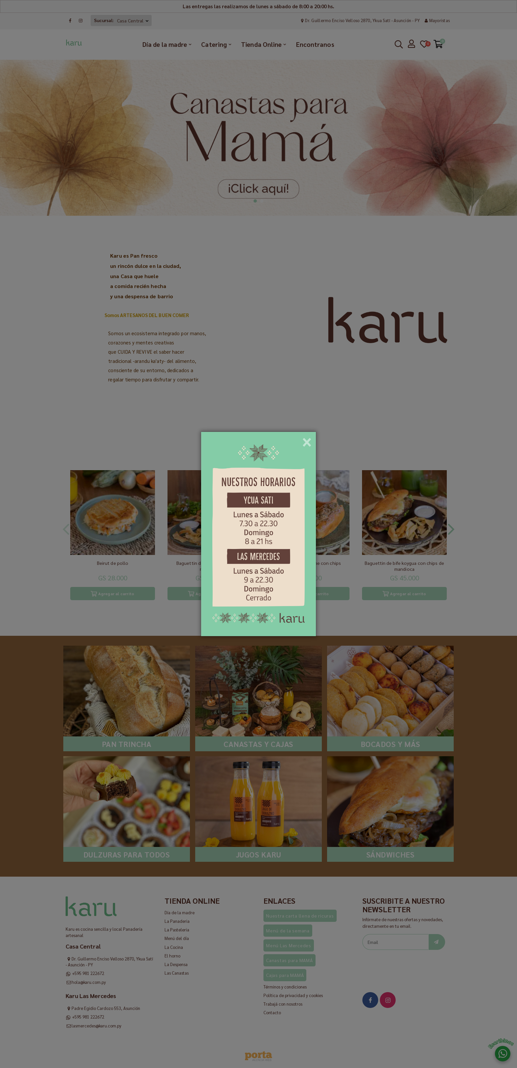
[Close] (307, 440)
